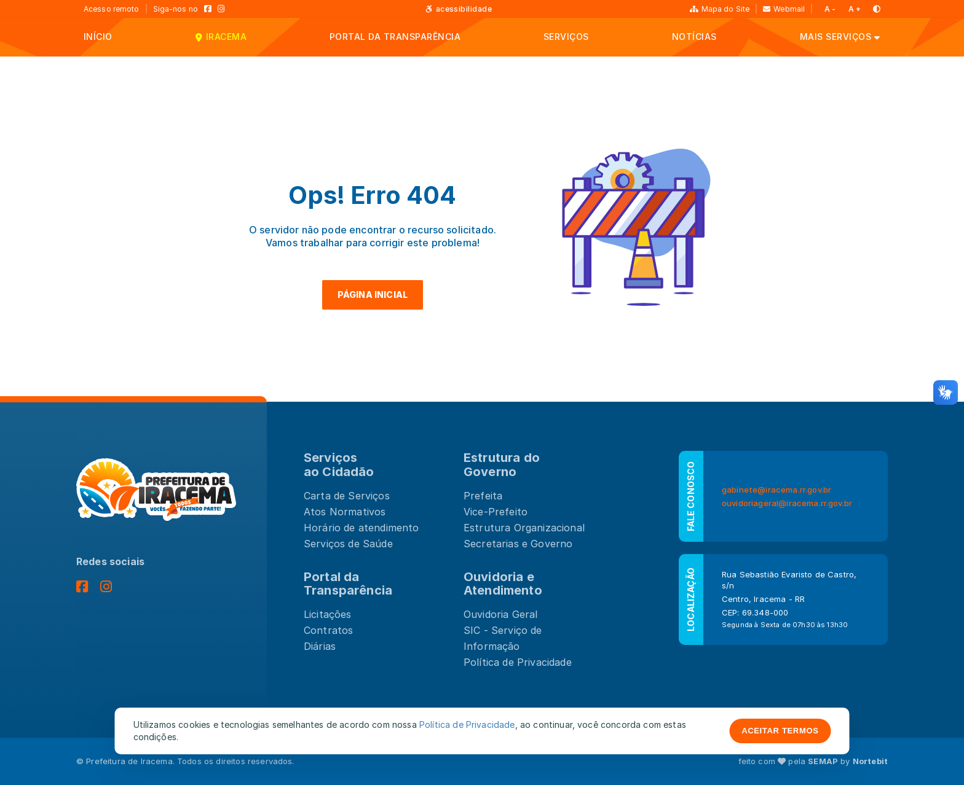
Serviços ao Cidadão (339, 464)
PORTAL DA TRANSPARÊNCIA (395, 36)
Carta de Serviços (347, 496)
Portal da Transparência (348, 583)
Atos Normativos (344, 512)
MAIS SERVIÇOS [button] (835, 36)
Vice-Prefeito (495, 512)
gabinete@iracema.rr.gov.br (776, 489)
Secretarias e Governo (518, 543)
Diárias (320, 646)
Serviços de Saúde (348, 543)
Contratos (328, 630)
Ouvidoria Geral (500, 614)
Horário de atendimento (361, 527)
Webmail (784, 9)
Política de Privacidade (518, 662)
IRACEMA (226, 36)
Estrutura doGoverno (502, 464)
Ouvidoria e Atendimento (503, 583)
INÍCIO (98, 36)
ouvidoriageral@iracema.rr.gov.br (787, 503)
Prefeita (483, 496)
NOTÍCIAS (694, 36)
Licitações (328, 614)
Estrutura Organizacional (524, 527)
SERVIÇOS (566, 36)
